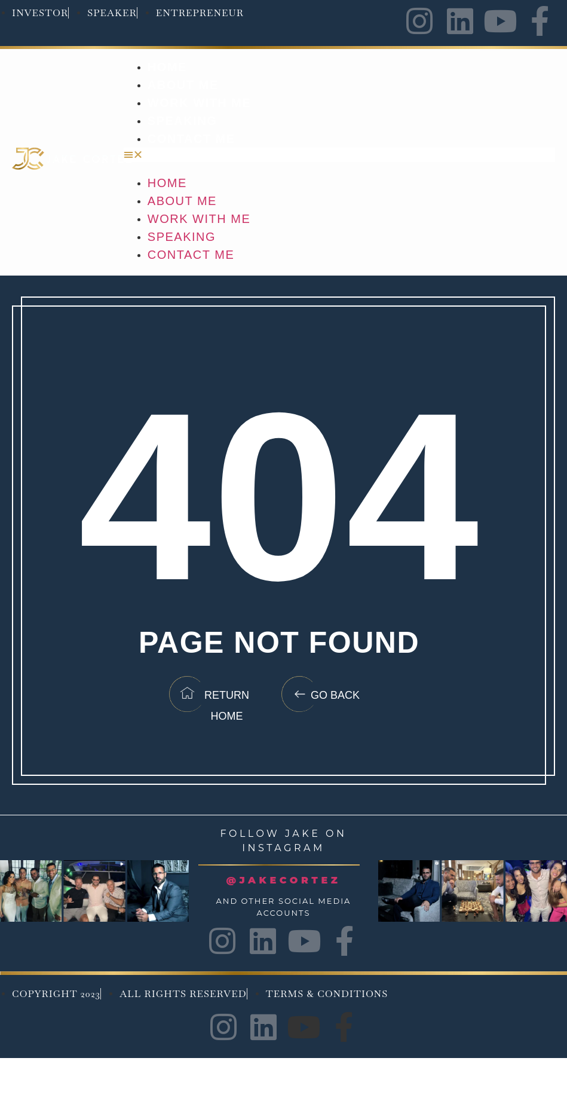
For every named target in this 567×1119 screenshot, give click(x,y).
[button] (339, 155)
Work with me (200, 102)
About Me (183, 84)
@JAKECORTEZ (283, 880)
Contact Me (191, 138)
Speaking (182, 120)
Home (167, 67)
